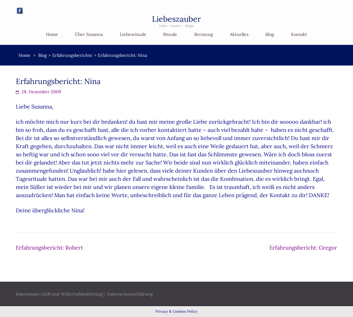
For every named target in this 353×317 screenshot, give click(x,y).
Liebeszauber (176, 19)
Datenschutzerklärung (130, 294)
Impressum (27, 294)
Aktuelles (239, 34)
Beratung (203, 34)
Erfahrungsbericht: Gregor (303, 247)
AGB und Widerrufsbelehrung (72, 294)
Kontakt (299, 34)
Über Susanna (89, 34)
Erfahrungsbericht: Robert (49, 247)
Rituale (170, 34)
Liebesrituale (133, 34)
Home (52, 34)
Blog (269, 34)
